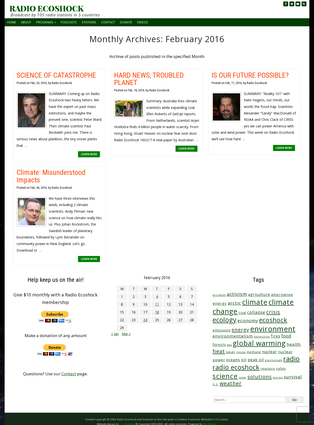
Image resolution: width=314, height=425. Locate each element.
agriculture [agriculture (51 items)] (259, 294)
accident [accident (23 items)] (219, 295)
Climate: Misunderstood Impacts (51, 176)
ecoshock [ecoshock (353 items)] (273, 320)
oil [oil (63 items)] (244, 359)
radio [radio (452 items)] (291, 358)
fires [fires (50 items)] (275, 336)
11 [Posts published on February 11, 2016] (157, 304)
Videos (142, 22)
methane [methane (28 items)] (254, 352)
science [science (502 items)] (225, 375)
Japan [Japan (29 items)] (230, 352)
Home (11, 22)
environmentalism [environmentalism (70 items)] (233, 336)
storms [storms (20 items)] (278, 377)
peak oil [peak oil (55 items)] (256, 359)
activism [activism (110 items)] (237, 294)
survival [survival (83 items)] (293, 377)
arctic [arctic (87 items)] (234, 303)
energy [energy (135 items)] (240, 329)
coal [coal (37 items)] (242, 312)
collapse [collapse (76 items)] (256, 312)
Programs (44, 22)
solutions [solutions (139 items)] (259, 376)
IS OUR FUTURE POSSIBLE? (250, 75)
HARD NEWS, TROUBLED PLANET (149, 79)
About (26, 22)
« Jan (115, 333)
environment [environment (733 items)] (272, 329)
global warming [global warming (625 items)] (259, 343)
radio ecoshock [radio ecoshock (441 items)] (236, 367)
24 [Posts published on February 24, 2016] (145, 320)
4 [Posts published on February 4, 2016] (157, 296)
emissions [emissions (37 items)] (222, 330)
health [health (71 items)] (294, 344)
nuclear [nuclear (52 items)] (269, 351)
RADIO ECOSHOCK (46, 8)
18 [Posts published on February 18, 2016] (157, 312)
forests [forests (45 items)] (219, 344)
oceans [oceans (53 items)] (233, 359)
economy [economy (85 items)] (247, 320)
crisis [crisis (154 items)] (273, 311)
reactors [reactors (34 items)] (268, 368)
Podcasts (69, 22)
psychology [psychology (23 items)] (273, 360)
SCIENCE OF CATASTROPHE (56, 75)
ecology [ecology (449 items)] (224, 319)
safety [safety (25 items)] (281, 368)
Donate (126, 22)
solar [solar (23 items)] (242, 377)
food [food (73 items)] (286, 336)
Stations (89, 22)
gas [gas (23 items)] (229, 345)
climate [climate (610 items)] (254, 302)
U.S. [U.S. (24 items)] (216, 384)
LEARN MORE (89, 154)
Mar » (126, 333)
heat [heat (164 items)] (219, 351)
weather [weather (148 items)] (231, 383)
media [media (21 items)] (241, 352)
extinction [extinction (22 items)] (262, 336)
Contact (108, 22)
